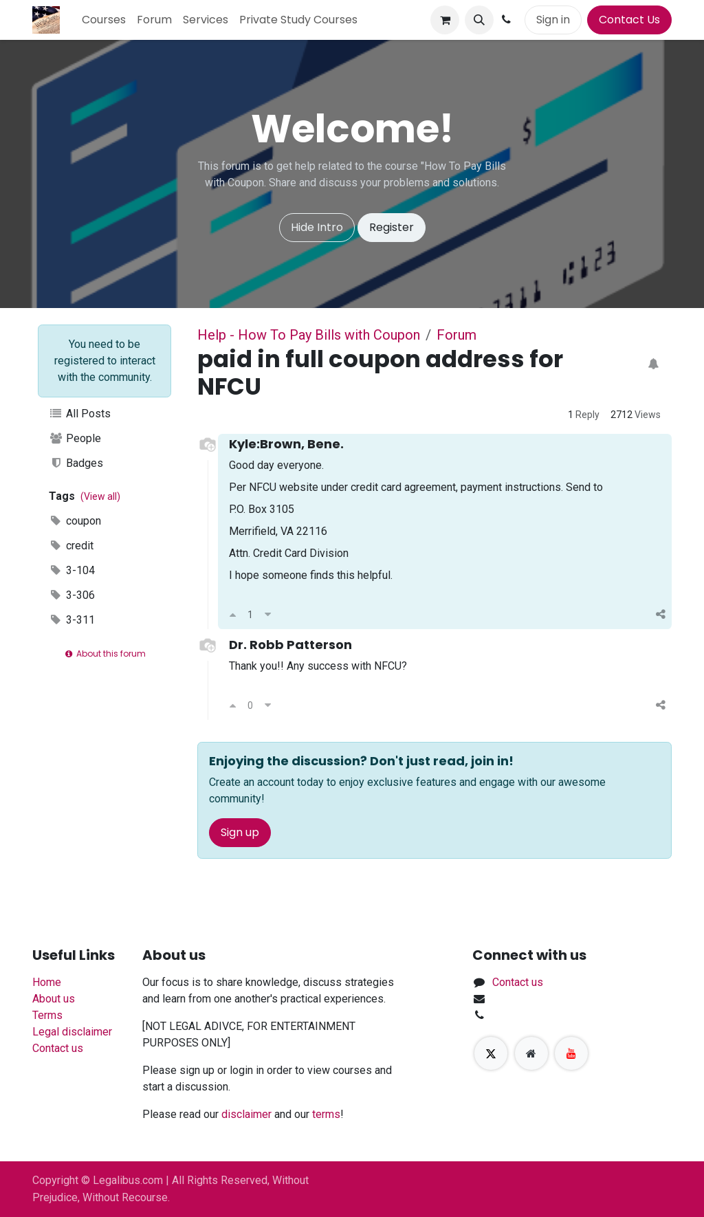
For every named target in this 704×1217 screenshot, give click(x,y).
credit (71, 545)
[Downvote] (267, 615)
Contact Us (629, 20)
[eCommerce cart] (444, 20)
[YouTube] (571, 1053)
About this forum (104, 653)
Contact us (57, 1048)
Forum (456, 335)
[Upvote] (232, 615)
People (75, 438)
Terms (47, 1015)
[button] (479, 20)
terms (326, 1114)
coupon (75, 520)
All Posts (80, 413)
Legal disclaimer (72, 1031)
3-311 (72, 619)
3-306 (72, 595)
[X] (490, 1053)
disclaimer (246, 1114)
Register (391, 227)
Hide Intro (317, 227)
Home (46, 982)
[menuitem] (103, 20)
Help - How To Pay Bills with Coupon (308, 335)
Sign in (553, 20)
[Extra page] (531, 1053)
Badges (76, 463)
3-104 (72, 570)
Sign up (240, 832)
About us (53, 998)
